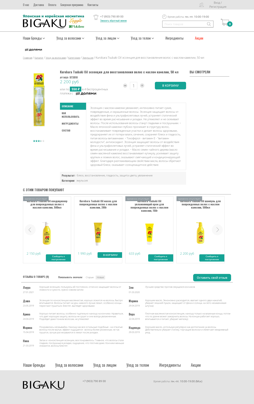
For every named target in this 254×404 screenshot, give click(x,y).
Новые (100, 277)
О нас (26, 5)
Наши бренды (34, 38)
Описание (67, 106)
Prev (30, 229)
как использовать (70, 114)
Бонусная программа (72, 5)
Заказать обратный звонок (113, 20)
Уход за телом (142, 38)
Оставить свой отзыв (212, 278)
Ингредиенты (174, 38)
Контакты (92, 5)
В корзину (110, 255)
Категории (74, 57)
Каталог (39, 57)
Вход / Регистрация (217, 5)
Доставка (38, 5)
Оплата (52, 5)
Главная (27, 57)
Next (217, 229)
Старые (90, 277)
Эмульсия (87, 57)
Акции (199, 38)
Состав (66, 130)
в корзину (170, 85)
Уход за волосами (70, 38)
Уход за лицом (107, 38)
